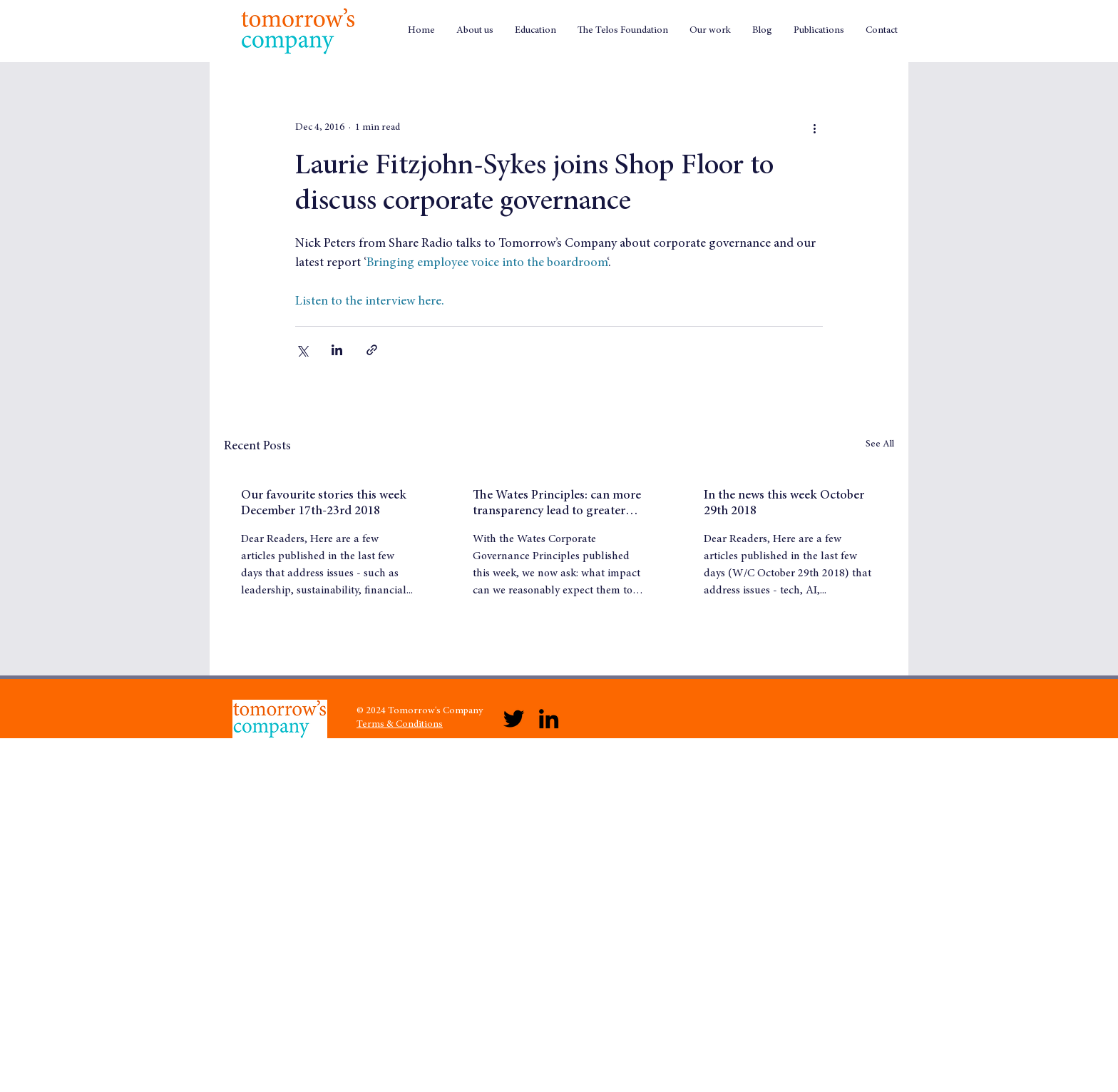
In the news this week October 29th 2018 (784, 503)
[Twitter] (514, 719)
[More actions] (814, 127)
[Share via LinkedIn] (337, 350)
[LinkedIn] (549, 719)
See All (880, 444)
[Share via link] (372, 350)
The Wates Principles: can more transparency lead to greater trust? (557, 504)
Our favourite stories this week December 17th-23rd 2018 (323, 503)
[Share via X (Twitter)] (302, 350)
